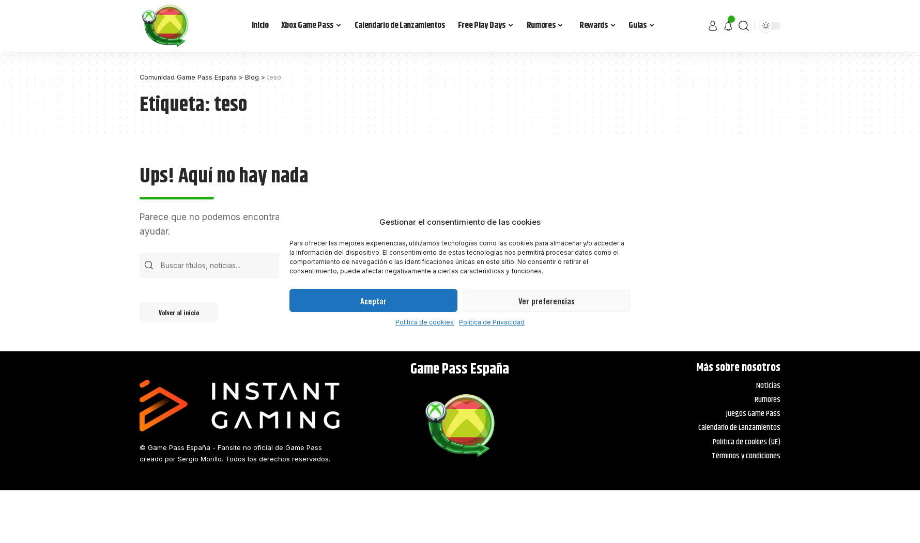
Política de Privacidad (492, 322)
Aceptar (373, 300)
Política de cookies (424, 322)
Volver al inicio (180, 312)
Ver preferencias (546, 300)
